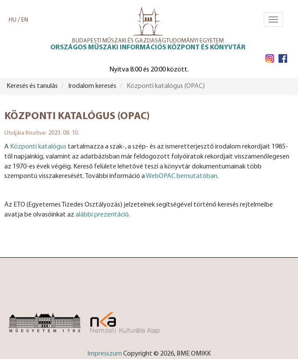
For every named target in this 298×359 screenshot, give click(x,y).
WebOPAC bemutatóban (181, 176)
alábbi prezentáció (102, 214)
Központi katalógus (38, 146)
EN (24, 20)
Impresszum (104, 353)
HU (12, 20)
